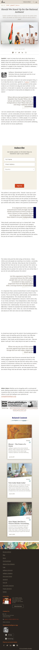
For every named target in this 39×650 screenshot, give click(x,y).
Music (4, 558)
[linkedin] (22, 53)
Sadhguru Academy (7, 573)
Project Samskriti (7, 588)
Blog (4, 555)
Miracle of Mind (7, 552)
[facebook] (16, 52)
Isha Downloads (7, 561)
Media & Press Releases (9, 564)
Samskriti (5, 579)
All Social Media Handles (25, 648)
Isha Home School (7, 576)
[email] (26, 53)
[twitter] (19, 53)
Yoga (4, 567)
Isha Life (5, 582)
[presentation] (19, 178)
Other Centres (6, 622)
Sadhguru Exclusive (7, 570)
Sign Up (19, 186)
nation (27, 82)
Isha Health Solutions (8, 585)
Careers (5, 591)
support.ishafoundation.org (11, 619)
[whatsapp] (12, 53)
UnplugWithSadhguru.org (8, 396)
